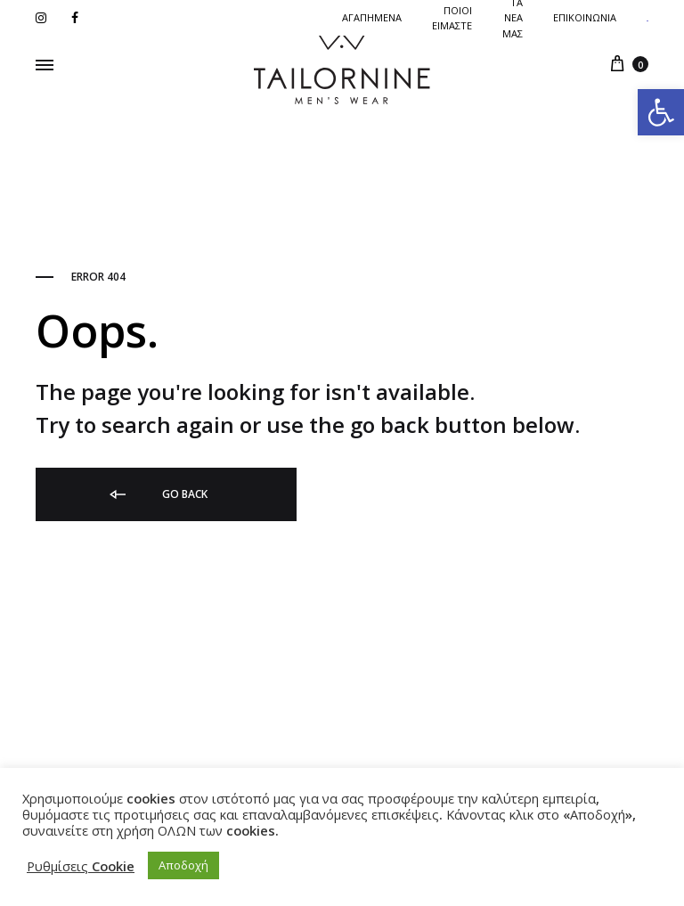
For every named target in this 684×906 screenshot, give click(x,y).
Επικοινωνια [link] (584, 17)
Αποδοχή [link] (183, 865)
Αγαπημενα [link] (372, 17)
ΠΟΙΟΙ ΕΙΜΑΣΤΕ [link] (452, 18)
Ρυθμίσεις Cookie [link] (80, 866)
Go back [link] (157, 494)
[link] (661, 112)
